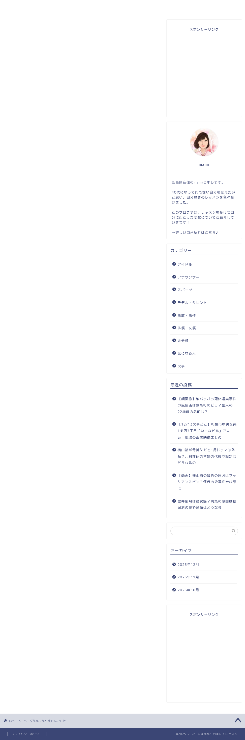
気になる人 (29, 298)
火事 (23, 307)
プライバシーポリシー (27, 734)
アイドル (27, 238)
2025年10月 (188, 589)
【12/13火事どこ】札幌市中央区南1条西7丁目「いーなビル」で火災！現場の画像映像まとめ (207, 430)
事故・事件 (29, 273)
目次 (122, 6)
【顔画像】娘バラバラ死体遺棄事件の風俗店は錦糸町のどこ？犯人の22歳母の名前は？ (206, 405)
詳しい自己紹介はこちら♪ (196, 232)
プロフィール (75, 6)
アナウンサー (32, 247)
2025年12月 (188, 564)
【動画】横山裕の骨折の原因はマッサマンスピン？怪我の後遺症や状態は (206, 482)
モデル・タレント (36, 264)
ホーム (28, 6)
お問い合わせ (169, 6)
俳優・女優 (29, 281)
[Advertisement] (204, 73)
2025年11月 (188, 577)
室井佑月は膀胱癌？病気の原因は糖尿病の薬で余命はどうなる (206, 504)
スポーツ (27, 256)
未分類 (25, 290)
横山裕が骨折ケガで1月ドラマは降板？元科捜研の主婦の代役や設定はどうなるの (206, 456)
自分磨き (216, 6)
